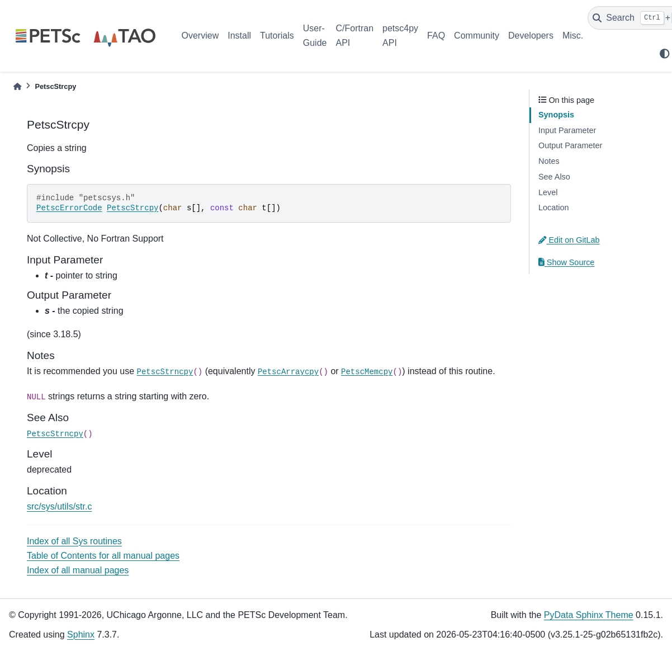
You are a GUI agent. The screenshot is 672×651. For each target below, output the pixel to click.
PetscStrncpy (165, 371)
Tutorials (277, 35)
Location (553, 207)
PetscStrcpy (132, 208)
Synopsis (556, 114)
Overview (200, 35)
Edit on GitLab (569, 239)
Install (239, 35)
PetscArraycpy (288, 371)
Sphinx (80, 634)
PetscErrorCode (69, 208)
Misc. (572, 35)
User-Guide (315, 35)
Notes (549, 161)
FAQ (436, 35)
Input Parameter (567, 130)
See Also (554, 176)
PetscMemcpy (366, 371)
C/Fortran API (354, 35)
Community (476, 35)
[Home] (17, 86)
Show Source (566, 262)
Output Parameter (570, 145)
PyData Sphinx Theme (588, 615)
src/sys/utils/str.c (59, 506)
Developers (530, 35)
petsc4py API (400, 35)
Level (547, 192)
